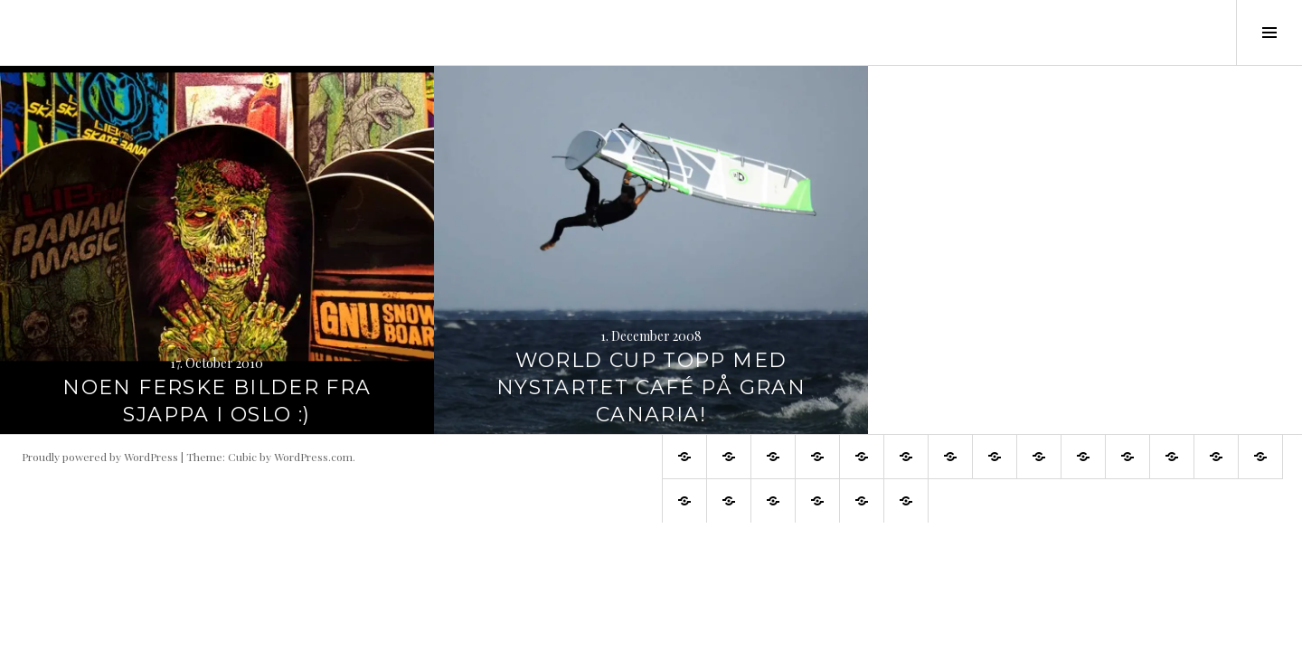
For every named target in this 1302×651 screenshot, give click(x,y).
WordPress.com (313, 456)
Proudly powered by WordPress (100, 456)
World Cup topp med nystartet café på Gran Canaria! (651, 387)
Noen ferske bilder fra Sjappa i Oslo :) (216, 401)
